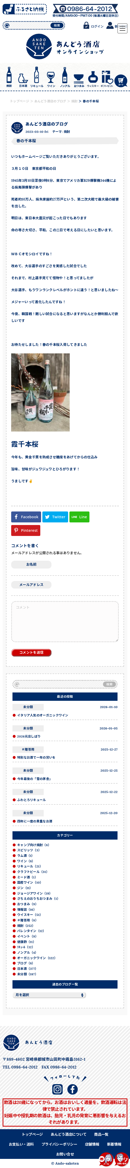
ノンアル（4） (27, 952)
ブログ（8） (26, 963)
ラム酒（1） (26, 856)
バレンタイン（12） (31, 931)
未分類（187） (27, 974)
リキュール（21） (30, 866)
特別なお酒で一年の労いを (36, 757)
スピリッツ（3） (29, 850)
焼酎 (67, 132)
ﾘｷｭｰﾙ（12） (26, 947)
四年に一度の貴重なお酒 (34, 821)
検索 (57, 25)
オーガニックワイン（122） (37, 958)
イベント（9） (27, 936)
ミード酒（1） (27, 877)
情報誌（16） (26, 909)
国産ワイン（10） (30, 882)
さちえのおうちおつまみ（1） (38, 899)
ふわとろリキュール (31, 800)
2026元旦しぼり (29, 736)
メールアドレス (31, 585)
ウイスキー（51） (30, 915)
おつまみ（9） (27, 904)
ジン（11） (25, 888)
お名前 (31, 564)
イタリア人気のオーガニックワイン (42, 715)
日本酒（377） (27, 969)
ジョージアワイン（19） (35, 893)
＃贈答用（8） (27, 920)
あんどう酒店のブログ (46, 124)
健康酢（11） (26, 942)
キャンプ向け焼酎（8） (34, 845)
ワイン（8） (26, 861)
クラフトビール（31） (33, 872)
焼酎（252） (26, 926)
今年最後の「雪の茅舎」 (34, 779)
